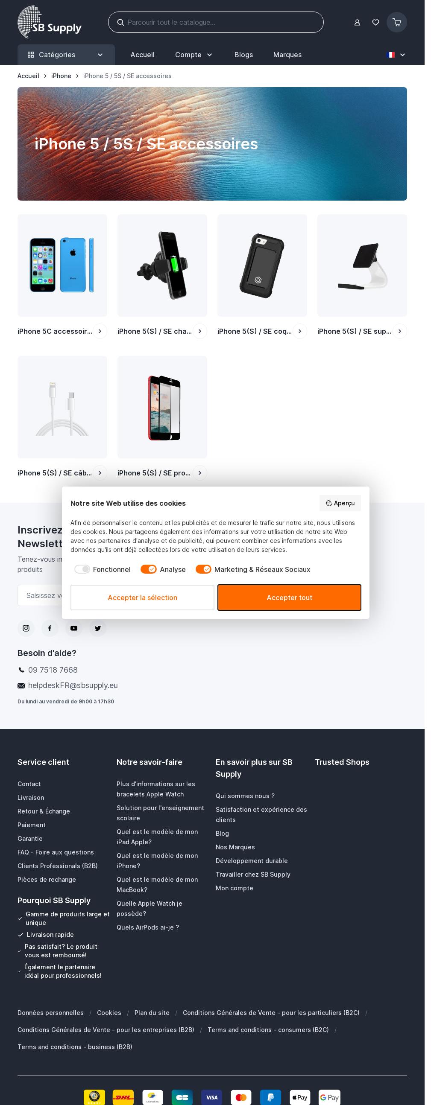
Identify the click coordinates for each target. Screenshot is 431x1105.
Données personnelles (51, 1012)
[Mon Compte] (194, 54)
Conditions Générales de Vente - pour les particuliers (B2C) (271, 1012)
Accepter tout (289, 597)
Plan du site (152, 1012)
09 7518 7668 (53, 669)
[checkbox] (100, 569)
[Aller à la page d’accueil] (28, 76)
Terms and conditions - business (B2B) (75, 1046)
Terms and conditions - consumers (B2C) (268, 1029)
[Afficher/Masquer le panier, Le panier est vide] (397, 22)
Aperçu (340, 503)
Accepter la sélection (142, 597)
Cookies (109, 1012)
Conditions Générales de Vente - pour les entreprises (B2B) (106, 1029)
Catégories (66, 54)
